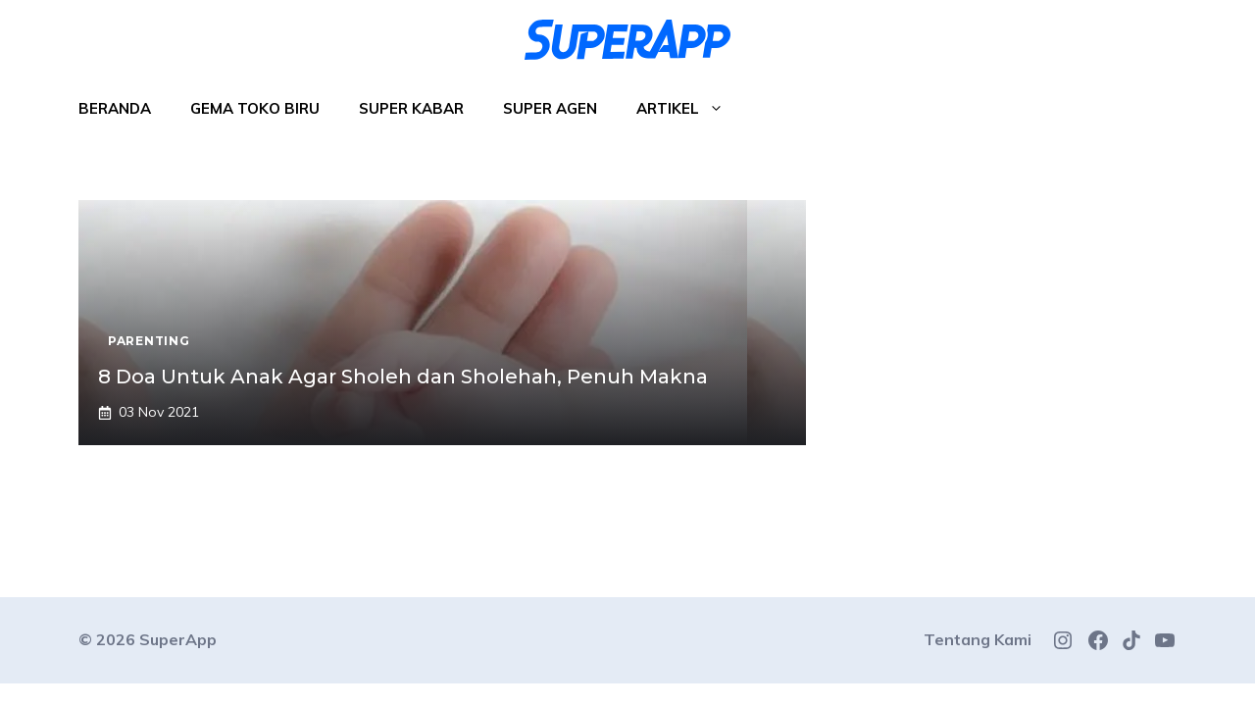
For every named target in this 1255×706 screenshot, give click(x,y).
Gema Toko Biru (255, 108)
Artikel (689, 108)
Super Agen (550, 108)
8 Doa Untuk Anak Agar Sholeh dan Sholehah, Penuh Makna (403, 376)
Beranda (114, 108)
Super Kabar (411, 108)
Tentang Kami (977, 639)
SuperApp (178, 639)
